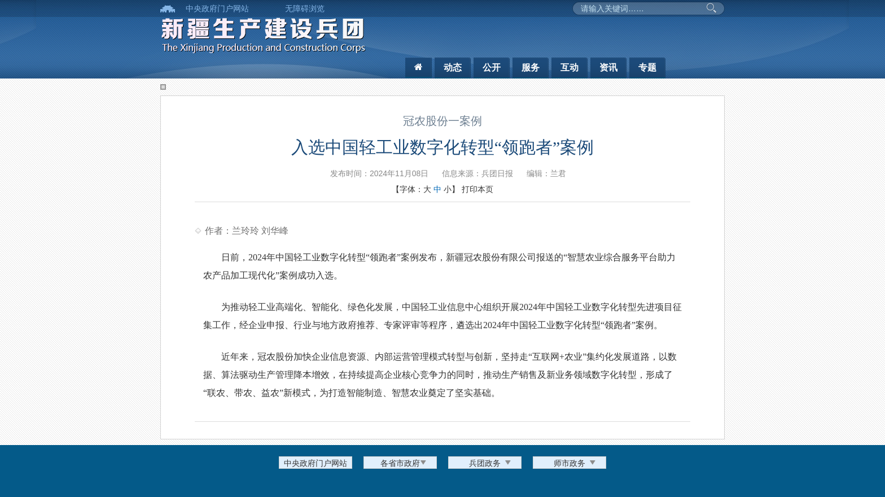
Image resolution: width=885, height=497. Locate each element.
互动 (569, 67)
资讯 (608, 67)
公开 (492, 67)
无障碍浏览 (305, 8)
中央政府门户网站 (217, 8)
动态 (453, 67)
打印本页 (477, 189)
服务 (531, 67)
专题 (647, 67)
